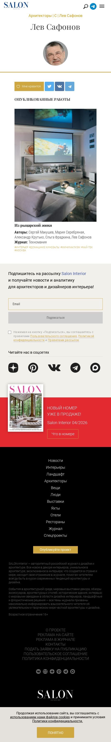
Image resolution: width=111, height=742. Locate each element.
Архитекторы (40, 15)
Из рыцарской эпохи (33, 225)
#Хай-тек (87, 247)
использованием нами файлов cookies (40, 717)
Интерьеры (55, 467)
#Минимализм (70, 247)
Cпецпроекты (55, 535)
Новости (55, 460)
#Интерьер (21, 247)
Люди (55, 494)
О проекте (55, 630)
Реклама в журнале (55, 639)
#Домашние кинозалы (44, 247)
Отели (56, 515)
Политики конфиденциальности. (57, 721)
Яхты (55, 508)
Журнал (55, 528)
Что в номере (63, 434)
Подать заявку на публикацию (56, 649)
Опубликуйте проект (55, 550)
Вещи (55, 488)
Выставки (55, 501)
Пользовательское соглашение (55, 654)
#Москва (20, 250)
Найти (85, 6)
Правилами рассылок (63, 340)
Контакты (55, 644)
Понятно (55, 733)
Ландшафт (55, 474)
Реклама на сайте (56, 635)
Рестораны (55, 522)
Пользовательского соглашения (53, 336)
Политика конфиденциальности (55, 658)
